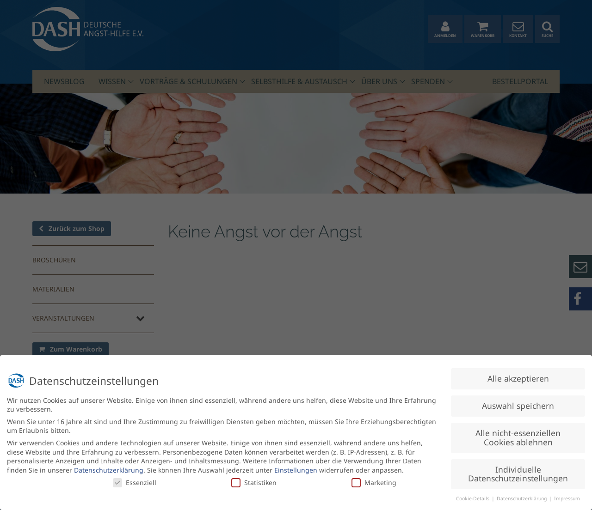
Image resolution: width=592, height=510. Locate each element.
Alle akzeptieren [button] (518, 375)
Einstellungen (295, 466)
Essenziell (134, 479)
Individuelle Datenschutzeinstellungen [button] (518, 471)
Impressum (567, 495)
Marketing (374, 479)
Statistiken (254, 479)
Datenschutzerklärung (108, 466)
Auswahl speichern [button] (518, 402)
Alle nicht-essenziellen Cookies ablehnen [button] (518, 435)
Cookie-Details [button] (473, 495)
